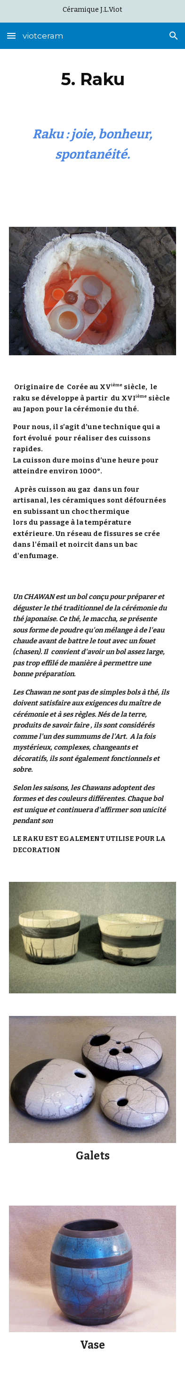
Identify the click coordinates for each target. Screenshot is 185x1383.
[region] (92, 11)
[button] (11, 35)
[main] (92, 79)
